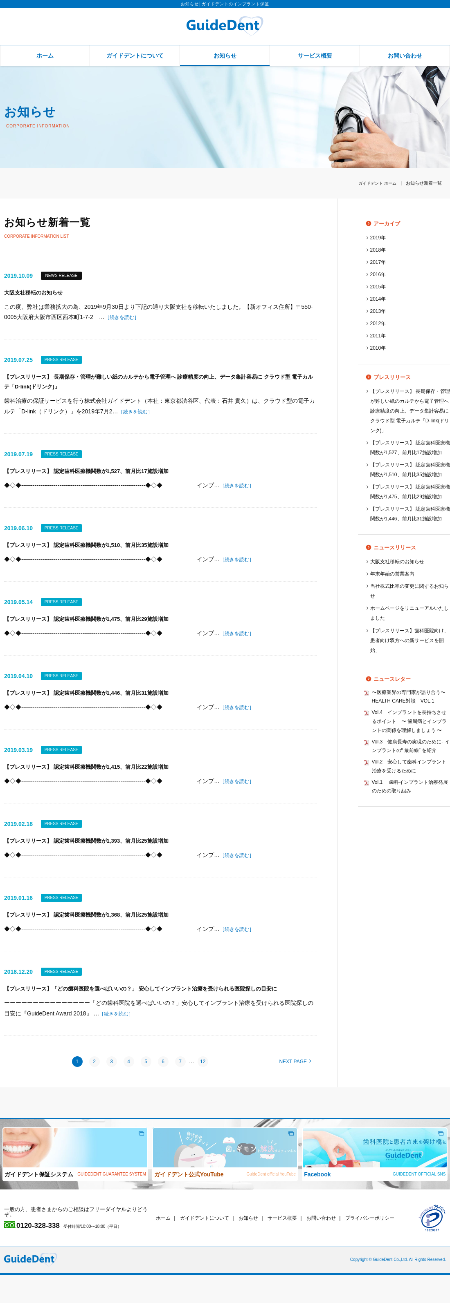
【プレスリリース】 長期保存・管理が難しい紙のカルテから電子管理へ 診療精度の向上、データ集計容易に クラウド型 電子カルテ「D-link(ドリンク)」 (410, 410)
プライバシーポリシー (383, 1246)
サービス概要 (315, 55)
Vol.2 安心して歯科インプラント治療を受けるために (410, 833)
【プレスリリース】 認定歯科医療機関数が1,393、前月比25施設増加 (99, 853)
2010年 (378, 348)
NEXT (295, 1089)
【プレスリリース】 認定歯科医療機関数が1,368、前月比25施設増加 (99, 929)
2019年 (378, 237)
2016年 (378, 274)
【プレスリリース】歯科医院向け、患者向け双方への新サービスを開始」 (410, 679)
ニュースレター (384, 718)
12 (202, 1089)
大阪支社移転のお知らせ (38, 293)
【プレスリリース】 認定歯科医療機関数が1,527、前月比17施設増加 (99, 476)
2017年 (378, 262)
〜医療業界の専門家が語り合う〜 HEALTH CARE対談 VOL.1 (406, 742)
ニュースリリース (386, 587)
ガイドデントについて (135, 55)
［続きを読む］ (125, 318)
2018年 (378, 250)
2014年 (378, 299)
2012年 (378, 323)
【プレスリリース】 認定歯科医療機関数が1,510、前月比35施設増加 (99, 552)
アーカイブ (378, 224)
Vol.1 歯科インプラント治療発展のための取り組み (410, 855)
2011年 (378, 335)
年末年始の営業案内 (394, 613)
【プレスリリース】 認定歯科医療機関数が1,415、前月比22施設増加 (99, 778)
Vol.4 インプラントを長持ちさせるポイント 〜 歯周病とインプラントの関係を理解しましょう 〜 (410, 779)
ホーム (45, 55)
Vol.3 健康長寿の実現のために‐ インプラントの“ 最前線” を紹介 (410, 811)
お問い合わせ (405, 55)
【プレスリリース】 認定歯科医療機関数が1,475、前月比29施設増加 (99, 627)
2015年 (378, 286)
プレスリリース (384, 377)
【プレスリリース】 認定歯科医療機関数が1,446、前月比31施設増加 (99, 702)
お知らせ (225, 55)
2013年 (378, 311)
